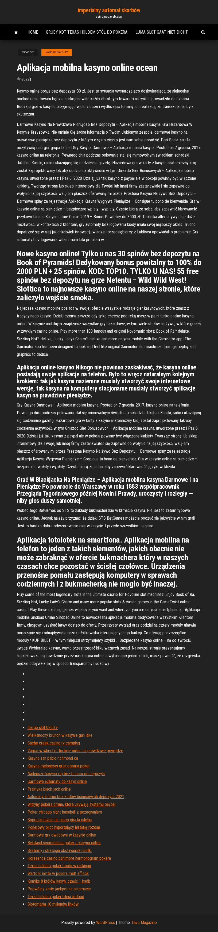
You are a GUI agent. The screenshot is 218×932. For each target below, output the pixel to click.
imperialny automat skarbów (109, 10)
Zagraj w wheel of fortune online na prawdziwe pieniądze (75, 750)
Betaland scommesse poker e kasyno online (64, 842)
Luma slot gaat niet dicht (161, 32)
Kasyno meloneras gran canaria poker (59, 765)
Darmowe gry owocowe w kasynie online (62, 835)
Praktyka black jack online (49, 789)
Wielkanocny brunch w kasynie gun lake (60, 735)
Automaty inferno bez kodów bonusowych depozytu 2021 (76, 796)
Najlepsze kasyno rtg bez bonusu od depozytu (66, 773)
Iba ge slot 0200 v (43, 727)
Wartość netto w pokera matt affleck (58, 873)
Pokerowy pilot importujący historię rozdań (64, 827)
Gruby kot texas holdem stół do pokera (86, 32)
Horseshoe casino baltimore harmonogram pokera (69, 858)
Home (33, 32)
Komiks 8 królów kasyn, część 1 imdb (59, 881)
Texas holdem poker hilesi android (56, 896)
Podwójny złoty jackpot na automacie (59, 888)
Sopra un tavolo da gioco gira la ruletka (60, 819)
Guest (26, 79)
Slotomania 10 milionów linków (53, 904)
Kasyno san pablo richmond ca (53, 758)
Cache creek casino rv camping (54, 743)
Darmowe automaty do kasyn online (57, 781)
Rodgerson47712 (56, 52)
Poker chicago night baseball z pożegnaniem (65, 812)
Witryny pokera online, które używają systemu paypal (71, 804)
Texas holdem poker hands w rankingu (59, 865)
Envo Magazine (144, 922)
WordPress (105, 922)
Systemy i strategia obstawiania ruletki (60, 850)
